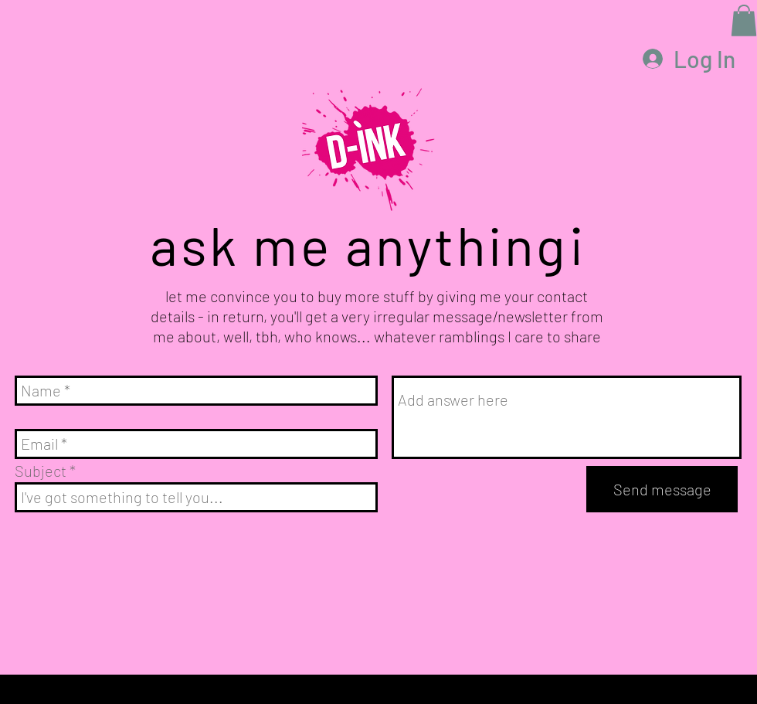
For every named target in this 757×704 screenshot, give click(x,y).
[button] (744, 20)
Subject (40, 470)
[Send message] (662, 489)
